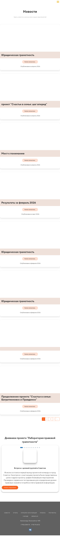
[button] (21, 447)
